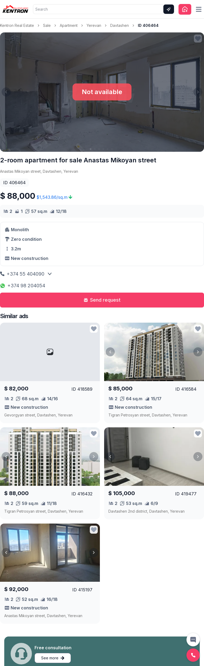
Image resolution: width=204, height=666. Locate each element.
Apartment (69, 25)
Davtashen (119, 25)
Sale (47, 25)
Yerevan (94, 25)
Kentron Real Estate (17, 25)
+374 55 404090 (22, 274)
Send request (102, 300)
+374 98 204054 (22, 285)
